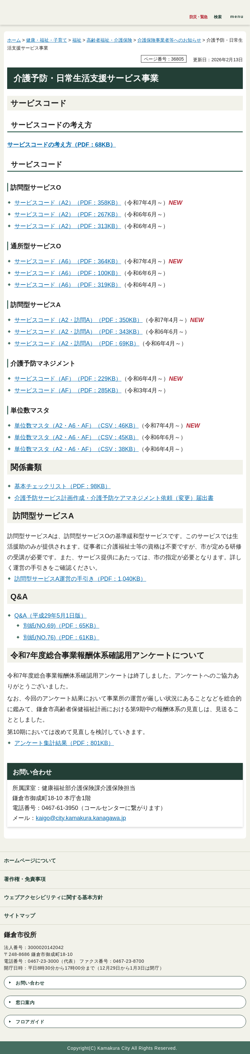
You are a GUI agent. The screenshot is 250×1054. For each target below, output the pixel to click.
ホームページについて (30, 860)
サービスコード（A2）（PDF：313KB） (67, 226)
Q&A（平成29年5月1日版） (50, 615)
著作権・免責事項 (25, 879)
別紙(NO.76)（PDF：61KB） (61, 637)
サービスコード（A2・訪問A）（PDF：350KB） (78, 320)
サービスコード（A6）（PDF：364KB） (67, 261)
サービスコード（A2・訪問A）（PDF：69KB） (76, 343)
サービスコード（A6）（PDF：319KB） (67, 285)
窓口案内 (25, 1002)
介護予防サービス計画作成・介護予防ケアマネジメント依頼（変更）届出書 (114, 498)
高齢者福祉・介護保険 (109, 40)
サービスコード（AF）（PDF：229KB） (67, 378)
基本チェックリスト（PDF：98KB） (62, 486)
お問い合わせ (30, 983)
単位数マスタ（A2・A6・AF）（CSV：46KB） (76, 425)
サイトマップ (19, 915)
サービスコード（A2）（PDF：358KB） (67, 202)
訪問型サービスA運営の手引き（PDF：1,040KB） (80, 579)
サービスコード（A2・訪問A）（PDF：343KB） (78, 332)
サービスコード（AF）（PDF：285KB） (67, 390)
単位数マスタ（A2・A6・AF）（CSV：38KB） (76, 449)
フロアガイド (30, 1021)
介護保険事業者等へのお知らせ (169, 40)
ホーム (14, 40)
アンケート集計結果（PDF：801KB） (64, 743)
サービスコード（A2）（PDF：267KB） (67, 214)
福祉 (76, 40)
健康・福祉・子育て (46, 40)
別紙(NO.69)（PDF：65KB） (61, 625)
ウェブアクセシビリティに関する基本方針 (53, 897)
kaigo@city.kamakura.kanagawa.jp (81, 818)
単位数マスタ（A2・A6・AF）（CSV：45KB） (76, 437)
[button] (217, 15)
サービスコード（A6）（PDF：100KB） (67, 273)
